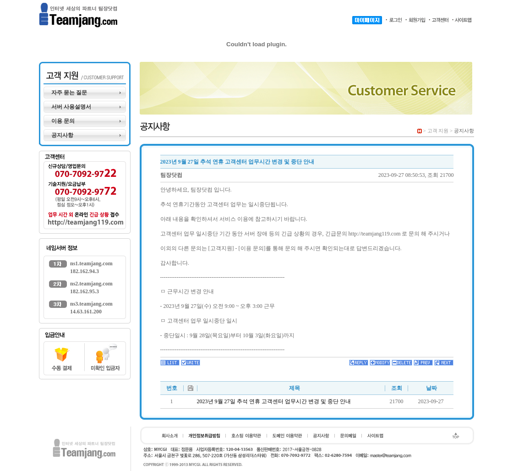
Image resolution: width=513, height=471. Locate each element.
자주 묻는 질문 (69, 92)
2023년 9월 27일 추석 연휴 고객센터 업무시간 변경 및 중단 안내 (274, 401)
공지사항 (62, 135)
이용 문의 (63, 121)
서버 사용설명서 (71, 107)
